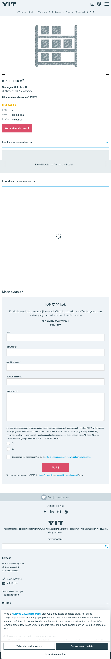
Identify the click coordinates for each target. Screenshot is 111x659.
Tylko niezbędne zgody (29, 646)
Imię (8, 332)
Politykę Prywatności (45, 475)
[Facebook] (45, 511)
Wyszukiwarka (55, 539)
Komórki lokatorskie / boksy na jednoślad (55, 165)
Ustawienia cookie (55, 654)
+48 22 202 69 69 (10, 594)
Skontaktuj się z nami (17, 128)
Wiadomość (12, 391)
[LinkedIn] (52, 511)
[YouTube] (66, 511)
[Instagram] (59, 511)
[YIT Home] (9, 4)
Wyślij (55, 467)
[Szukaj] (106, 546)
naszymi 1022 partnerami (26, 614)
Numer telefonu (14, 376)
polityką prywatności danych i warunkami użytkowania (67, 457)
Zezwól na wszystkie (82, 646)
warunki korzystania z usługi (67, 475)
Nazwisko (11, 347)
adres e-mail (13, 362)
